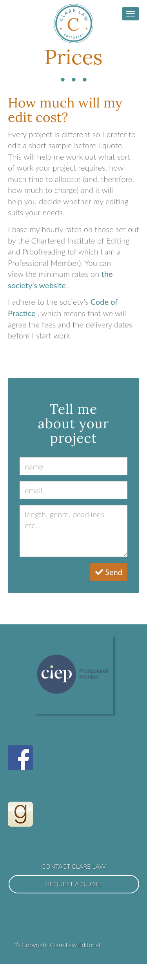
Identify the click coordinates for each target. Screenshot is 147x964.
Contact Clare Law (73, 866)
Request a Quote (74, 884)
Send (108, 572)
